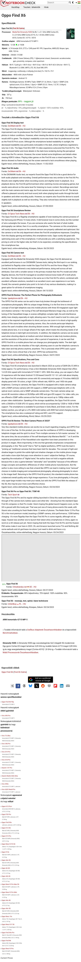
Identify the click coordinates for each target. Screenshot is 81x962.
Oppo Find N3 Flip (8, 702)
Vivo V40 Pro (6, 744)
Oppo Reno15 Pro (8, 948)
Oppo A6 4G (6, 868)
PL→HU (22, 604)
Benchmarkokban (10, 633)
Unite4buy (12, 604)
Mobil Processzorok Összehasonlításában (20, 652)
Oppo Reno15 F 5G (8, 924)
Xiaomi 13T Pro (7, 768)
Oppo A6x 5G (6, 908)
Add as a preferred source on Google (40, 679)
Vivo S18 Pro (6, 760)
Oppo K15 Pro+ (7, 806)
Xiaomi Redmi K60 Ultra (10, 776)
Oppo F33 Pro (6, 814)
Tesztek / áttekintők (31, 7)
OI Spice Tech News (16, 214)
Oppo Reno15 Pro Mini (9, 892)
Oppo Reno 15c (7, 916)
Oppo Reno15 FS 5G (8, 844)
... (78, 7)
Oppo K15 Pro (6, 836)
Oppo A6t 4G (6, 876)
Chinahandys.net (20, 587)
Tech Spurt (12, 494)
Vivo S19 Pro (6, 752)
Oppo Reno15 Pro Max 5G (10, 884)
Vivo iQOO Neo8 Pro (8, 789)
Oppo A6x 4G (6, 900)
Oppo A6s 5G (6, 860)
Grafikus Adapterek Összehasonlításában (44, 630)
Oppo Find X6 (7, 672)
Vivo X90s (5, 784)
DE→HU (32, 587)
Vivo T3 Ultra (6, 736)
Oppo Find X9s (7, 822)
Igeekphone (13, 298)
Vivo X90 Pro (6, 715)
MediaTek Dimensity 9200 (22, 32)
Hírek (46, 7)
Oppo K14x (5, 852)
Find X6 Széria (18, 28)
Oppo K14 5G (6, 828)
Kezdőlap (15, 7)
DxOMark (12, 126)
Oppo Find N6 (6, 940)
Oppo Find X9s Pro (8, 932)
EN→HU (21, 126)
